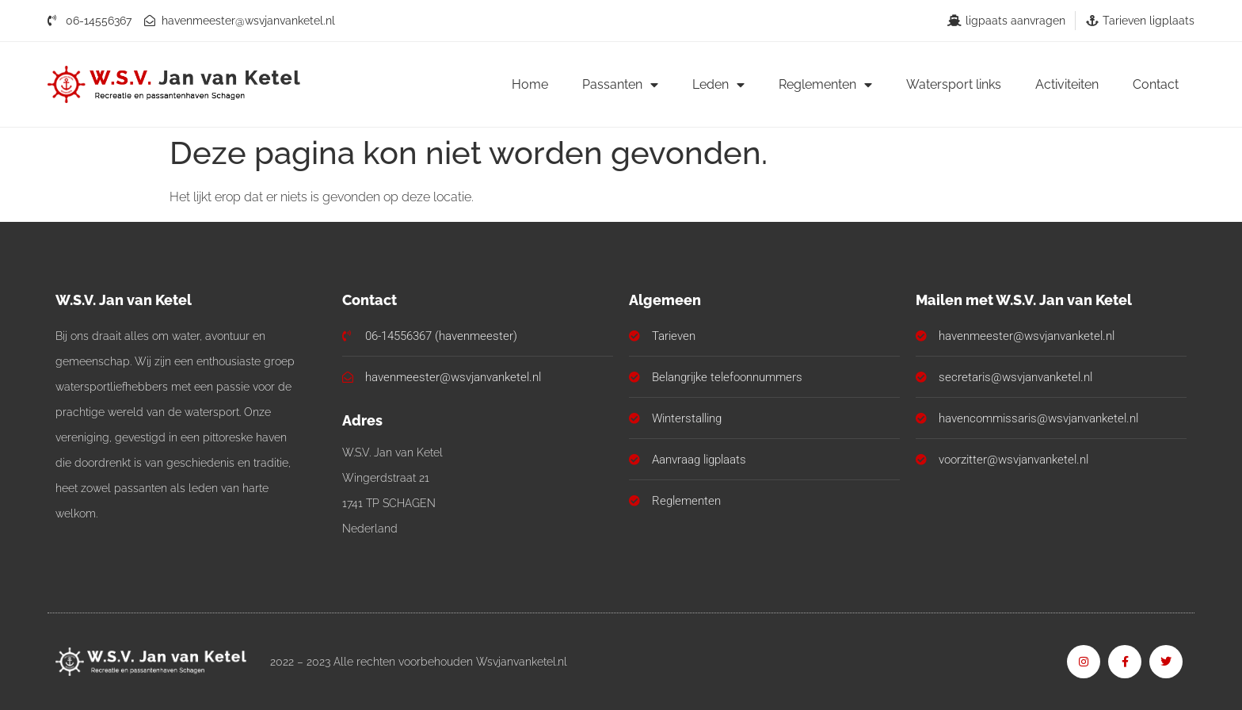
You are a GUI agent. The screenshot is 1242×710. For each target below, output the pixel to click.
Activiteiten (1067, 84)
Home (530, 84)
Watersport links (953, 84)
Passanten (620, 85)
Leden (718, 85)
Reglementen (825, 85)
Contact (1156, 84)
